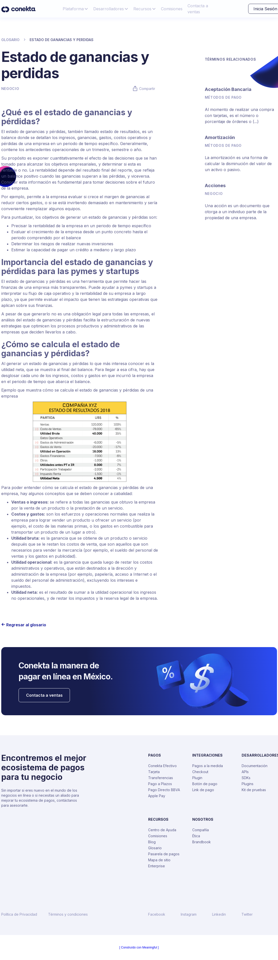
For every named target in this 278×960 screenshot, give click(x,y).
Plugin (197, 778)
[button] (75, 9)
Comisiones (171, 8)
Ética (196, 836)
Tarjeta (154, 772)
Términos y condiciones (68, 914)
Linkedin (219, 914)
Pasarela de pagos (163, 854)
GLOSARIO (10, 40)
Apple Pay (156, 796)
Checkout (200, 772)
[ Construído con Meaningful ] (139, 947)
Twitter (247, 914)
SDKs (246, 778)
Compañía (200, 830)
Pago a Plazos (160, 784)
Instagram (189, 914)
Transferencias (160, 778)
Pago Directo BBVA (164, 790)
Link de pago (203, 790)
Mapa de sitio (159, 860)
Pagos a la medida (207, 766)
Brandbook (201, 842)
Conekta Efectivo (162, 766)
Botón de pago (204, 784)
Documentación (254, 766)
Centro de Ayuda (162, 830)
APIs (245, 772)
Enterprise (156, 866)
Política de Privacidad (19, 914)
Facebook (156, 914)
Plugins (247, 784)
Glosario (155, 848)
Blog (152, 842)
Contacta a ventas (198, 8)
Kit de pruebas (254, 790)
